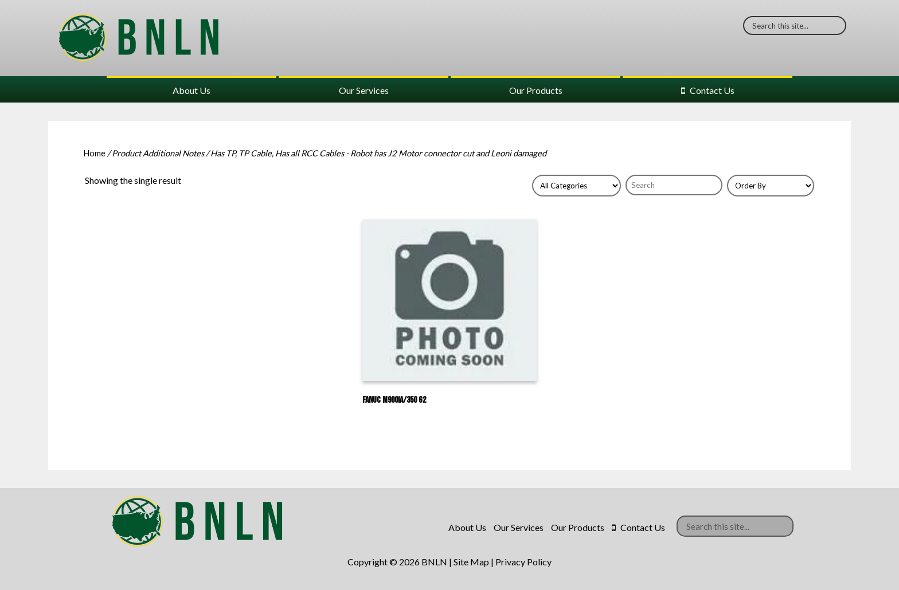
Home (94, 153)
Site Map (471, 561)
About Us (191, 90)
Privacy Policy (523, 561)
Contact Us (712, 90)
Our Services (364, 90)
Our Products (535, 90)
